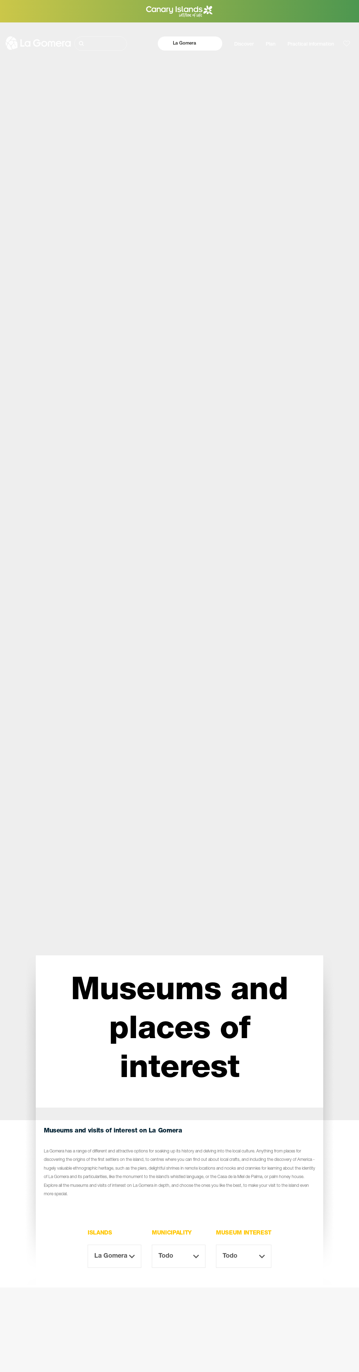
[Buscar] (100, 43)
